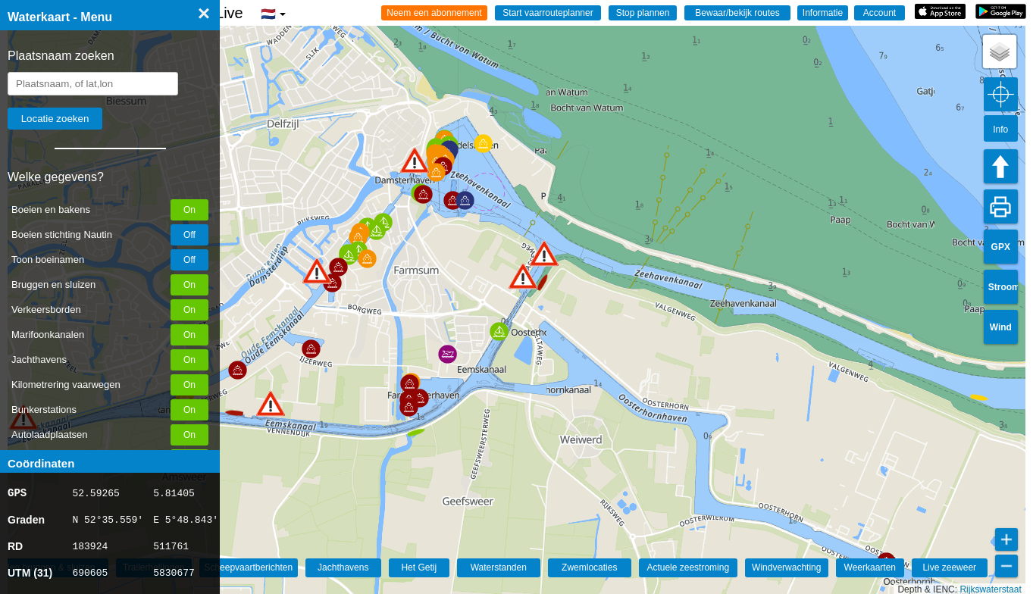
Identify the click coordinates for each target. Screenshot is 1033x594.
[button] (270, 403)
